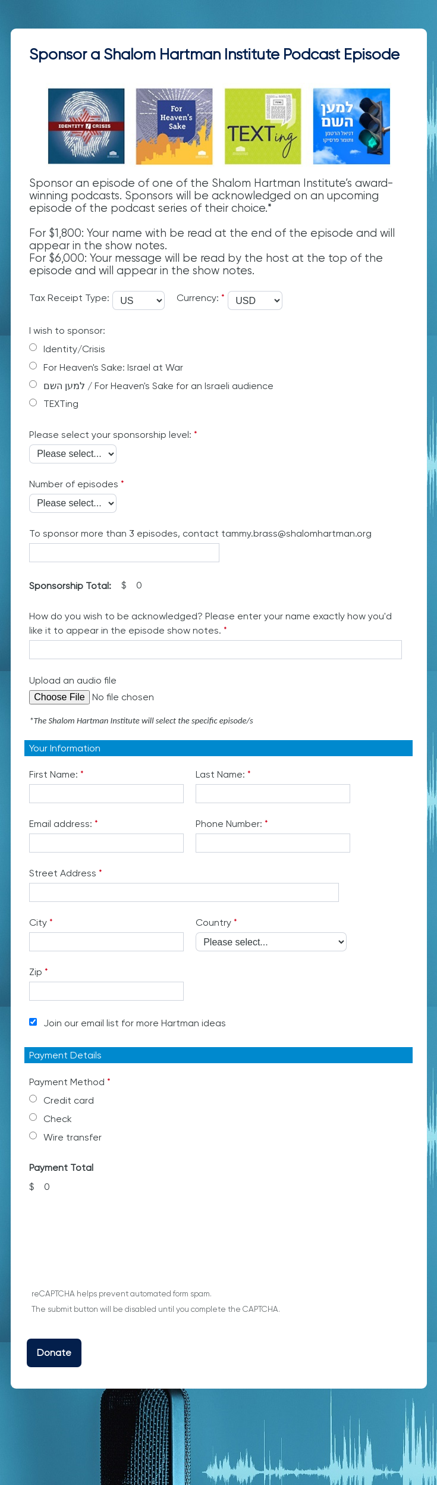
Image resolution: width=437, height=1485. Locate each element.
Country (213, 922)
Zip (35, 972)
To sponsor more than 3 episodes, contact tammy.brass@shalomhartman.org (200, 533)
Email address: (60, 823)
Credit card (68, 1100)
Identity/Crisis (74, 349)
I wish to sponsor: (67, 330)
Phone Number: (229, 823)
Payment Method (67, 1082)
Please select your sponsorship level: (110, 434)
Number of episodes (73, 484)
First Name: (53, 774)
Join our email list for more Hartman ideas (134, 1023)
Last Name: (220, 774)
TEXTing (60, 403)
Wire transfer (72, 1137)
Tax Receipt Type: (69, 297)
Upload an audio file (73, 680)
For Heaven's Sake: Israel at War (113, 367)
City (38, 922)
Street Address (62, 873)
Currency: (198, 297)
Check (57, 1118)
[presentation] (118, 1247)
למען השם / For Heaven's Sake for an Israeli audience (159, 385)
